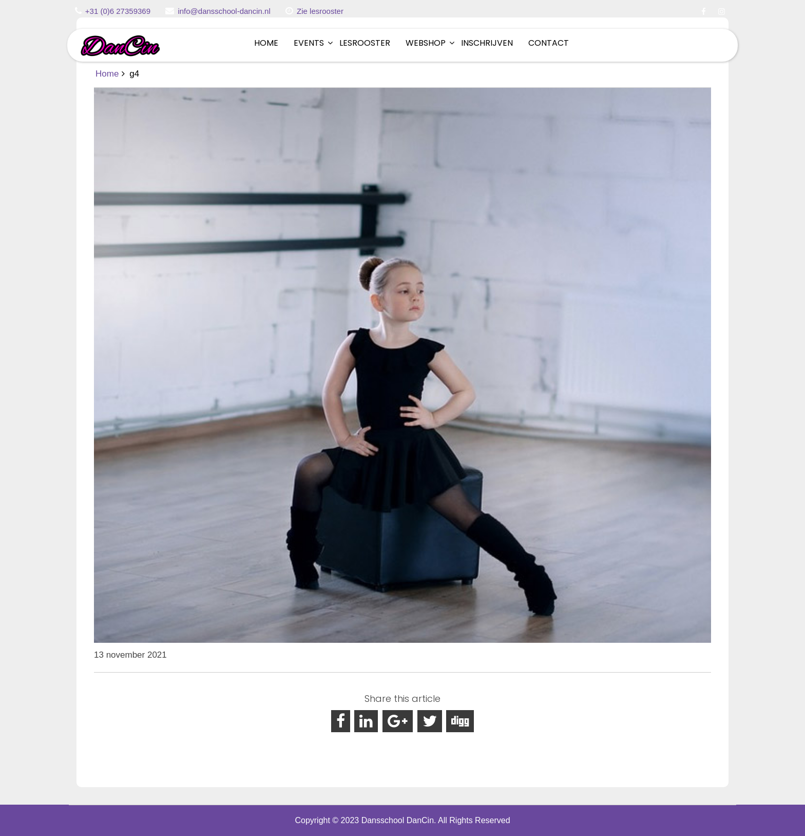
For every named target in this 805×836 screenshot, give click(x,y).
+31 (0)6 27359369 (117, 11)
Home (266, 43)
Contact (548, 43)
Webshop (426, 43)
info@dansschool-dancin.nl (224, 11)
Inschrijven (487, 43)
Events (309, 43)
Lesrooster (364, 43)
